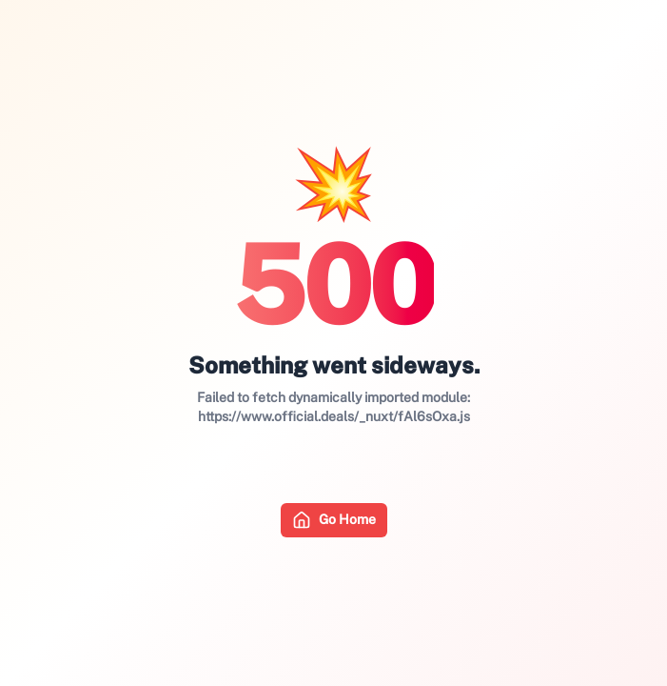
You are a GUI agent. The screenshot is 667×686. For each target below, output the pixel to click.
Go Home (334, 520)
